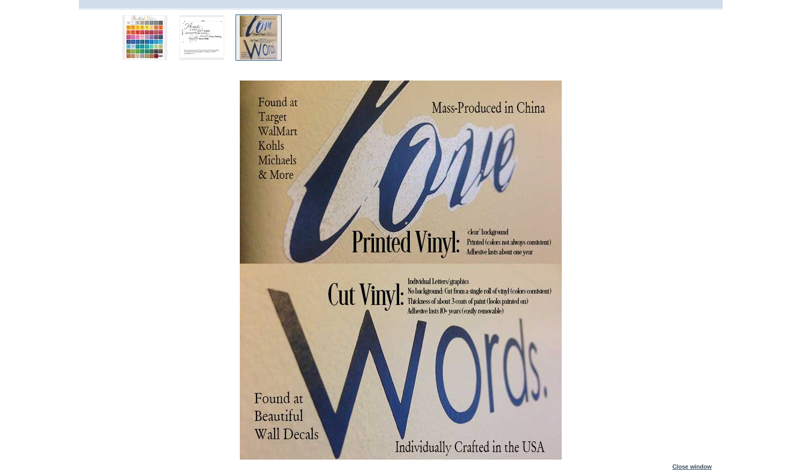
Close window (691, 464)
